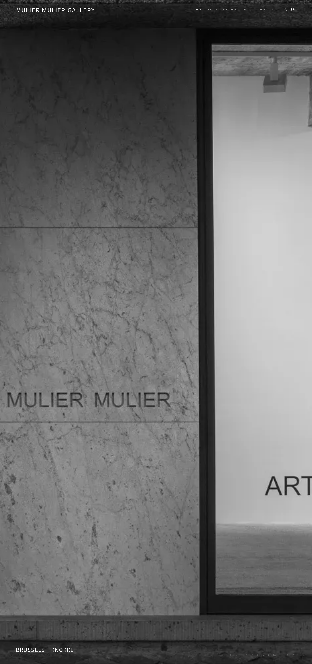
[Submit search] (285, 9)
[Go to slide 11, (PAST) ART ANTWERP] (281, 655)
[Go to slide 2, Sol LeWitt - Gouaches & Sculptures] (230, 655)
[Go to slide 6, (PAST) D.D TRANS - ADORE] (252, 655)
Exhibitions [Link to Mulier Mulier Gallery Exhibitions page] (229, 9)
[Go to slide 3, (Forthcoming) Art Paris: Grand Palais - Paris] (236, 655)
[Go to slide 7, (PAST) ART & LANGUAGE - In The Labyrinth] (257, 655)
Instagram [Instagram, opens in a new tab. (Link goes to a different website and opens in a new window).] (293, 9)
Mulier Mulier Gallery (55, 10)
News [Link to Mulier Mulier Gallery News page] (244, 9)
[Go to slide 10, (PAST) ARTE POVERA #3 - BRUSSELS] (275, 655)
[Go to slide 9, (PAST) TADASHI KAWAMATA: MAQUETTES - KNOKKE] (268, 655)
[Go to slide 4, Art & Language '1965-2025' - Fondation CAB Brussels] (241, 655)
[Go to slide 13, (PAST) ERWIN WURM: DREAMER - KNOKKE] (293, 655)
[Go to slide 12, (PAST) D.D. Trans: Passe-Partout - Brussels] (287, 655)
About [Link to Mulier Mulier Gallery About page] (274, 9)
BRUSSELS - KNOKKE (156, 332)
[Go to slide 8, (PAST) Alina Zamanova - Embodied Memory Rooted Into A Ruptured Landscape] (263, 655)
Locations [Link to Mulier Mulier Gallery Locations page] (259, 9)
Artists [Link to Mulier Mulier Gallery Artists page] (212, 9)
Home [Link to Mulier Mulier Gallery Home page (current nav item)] (199, 9)
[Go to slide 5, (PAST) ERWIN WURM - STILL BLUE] (246, 655)
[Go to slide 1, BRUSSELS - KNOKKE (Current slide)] (225, 655)
